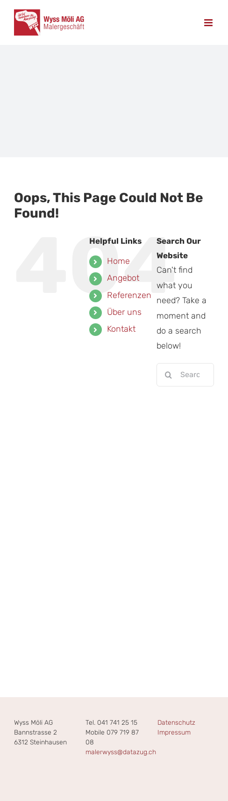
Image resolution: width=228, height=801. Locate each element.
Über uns (124, 312)
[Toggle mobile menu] (209, 23)
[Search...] (185, 374)
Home (118, 261)
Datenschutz (176, 723)
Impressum (174, 732)
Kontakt (121, 329)
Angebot (123, 278)
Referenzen (129, 295)
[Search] (168, 374)
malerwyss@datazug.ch (121, 752)
